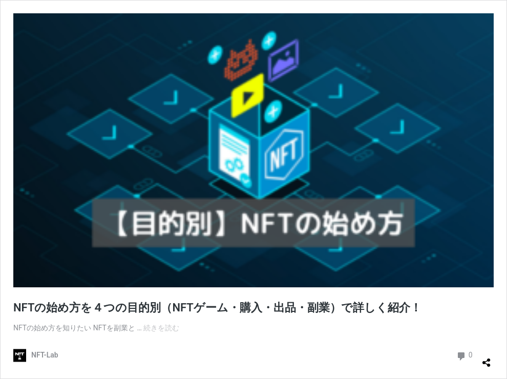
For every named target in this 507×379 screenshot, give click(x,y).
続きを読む (161, 328)
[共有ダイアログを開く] (486, 358)
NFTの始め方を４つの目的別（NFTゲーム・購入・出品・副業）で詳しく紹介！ (217, 307)
